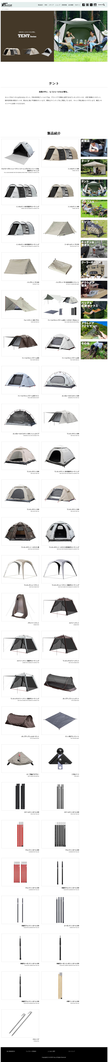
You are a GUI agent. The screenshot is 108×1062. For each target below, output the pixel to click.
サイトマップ (72, 1051)
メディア (51, 5)
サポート (77, 5)
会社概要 (70, 5)
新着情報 (64, 5)
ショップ (57, 5)
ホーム (3, 9)
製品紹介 (40, 5)
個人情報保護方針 (11, 1051)
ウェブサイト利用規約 (31, 1051)
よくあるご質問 (51, 1051)
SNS (46, 5)
